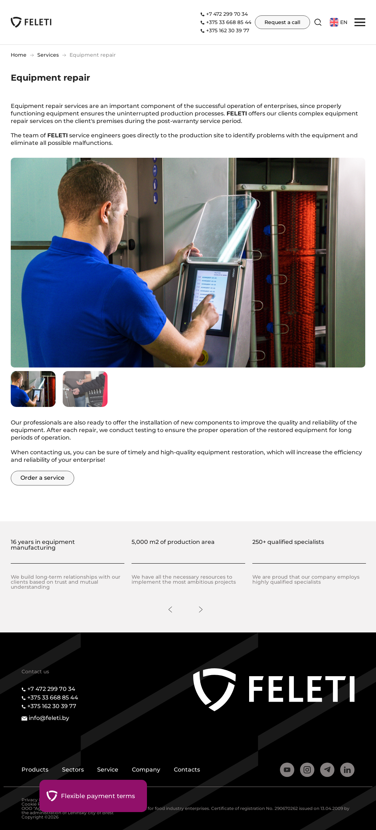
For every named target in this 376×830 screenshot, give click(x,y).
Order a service (42, 477)
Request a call (282, 22)
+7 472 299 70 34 (227, 14)
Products (35, 770)
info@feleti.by (49, 718)
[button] (359, 22)
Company (148, 770)
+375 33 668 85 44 (228, 22)
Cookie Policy (36, 804)
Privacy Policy (37, 799)
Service (109, 770)
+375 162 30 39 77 (227, 30)
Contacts (190, 770)
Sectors (74, 770)
